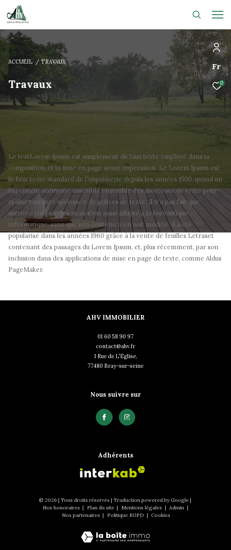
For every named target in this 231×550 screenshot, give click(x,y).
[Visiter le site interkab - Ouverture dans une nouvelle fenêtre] (112, 472)
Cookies (160, 515)
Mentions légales (142, 507)
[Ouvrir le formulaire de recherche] (196, 14)
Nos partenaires (81, 515)
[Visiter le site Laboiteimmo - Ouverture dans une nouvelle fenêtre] (115, 531)
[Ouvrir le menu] (217, 14)
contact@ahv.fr (115, 346)
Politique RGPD (125, 515)
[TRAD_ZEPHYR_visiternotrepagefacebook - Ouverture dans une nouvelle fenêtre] (104, 417)
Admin (177, 507)
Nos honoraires (62, 507)
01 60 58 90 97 (115, 336)
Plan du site (101, 507)
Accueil (20, 61)
